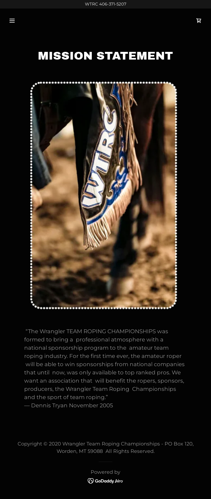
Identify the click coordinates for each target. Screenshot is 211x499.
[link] (198, 20)
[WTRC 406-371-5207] (105, 4)
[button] (29, 20)
